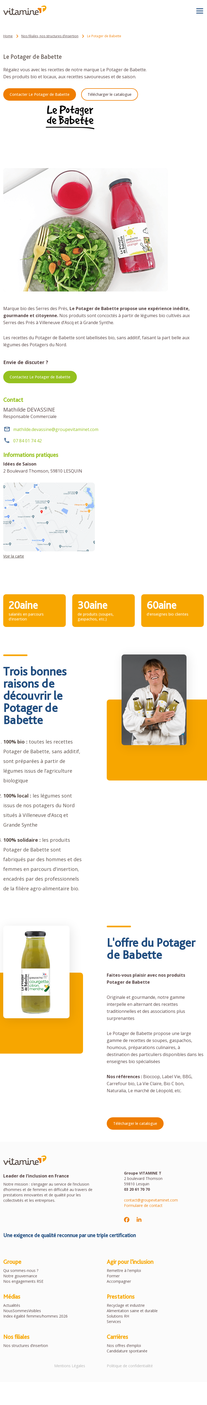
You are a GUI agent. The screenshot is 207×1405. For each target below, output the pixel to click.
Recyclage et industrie (126, 1305)
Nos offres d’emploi (124, 1345)
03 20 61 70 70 (137, 1189)
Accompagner (119, 1281)
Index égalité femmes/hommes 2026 (35, 1316)
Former (113, 1275)
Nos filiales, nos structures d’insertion (49, 36)
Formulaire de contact (143, 1205)
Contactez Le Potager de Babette (40, 376)
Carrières (117, 1336)
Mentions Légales (69, 1365)
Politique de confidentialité (130, 1365)
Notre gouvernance (20, 1275)
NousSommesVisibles (22, 1310)
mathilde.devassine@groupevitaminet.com (55, 429)
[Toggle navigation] (199, 10)
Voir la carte (13, 556)
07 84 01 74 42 (27, 441)
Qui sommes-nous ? (20, 1270)
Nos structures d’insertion (25, 1345)
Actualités (11, 1305)
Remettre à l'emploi (124, 1270)
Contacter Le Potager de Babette (40, 94)
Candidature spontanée (127, 1350)
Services (114, 1321)
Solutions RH (118, 1316)
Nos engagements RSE (23, 1281)
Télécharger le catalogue (110, 94)
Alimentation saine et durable (132, 1310)
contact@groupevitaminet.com (151, 1200)
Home (8, 36)
